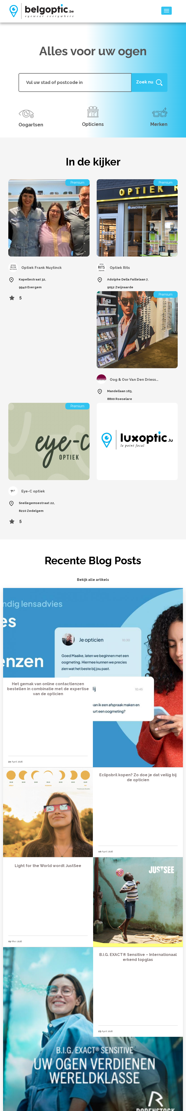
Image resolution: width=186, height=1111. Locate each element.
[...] (75, 82)
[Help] (149, 82)
